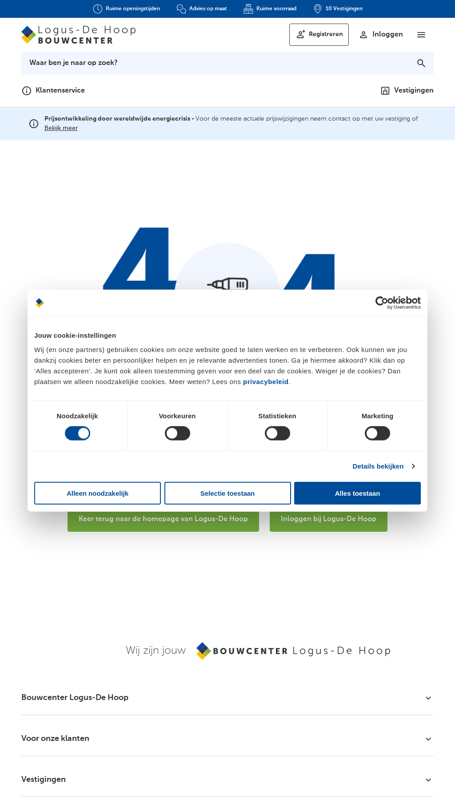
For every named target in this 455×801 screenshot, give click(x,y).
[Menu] (421, 34)
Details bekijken (378, 466)
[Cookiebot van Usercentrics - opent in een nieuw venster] (382, 303)
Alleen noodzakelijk (97, 493)
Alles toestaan (357, 493)
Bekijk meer (61, 128)
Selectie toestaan (227, 493)
